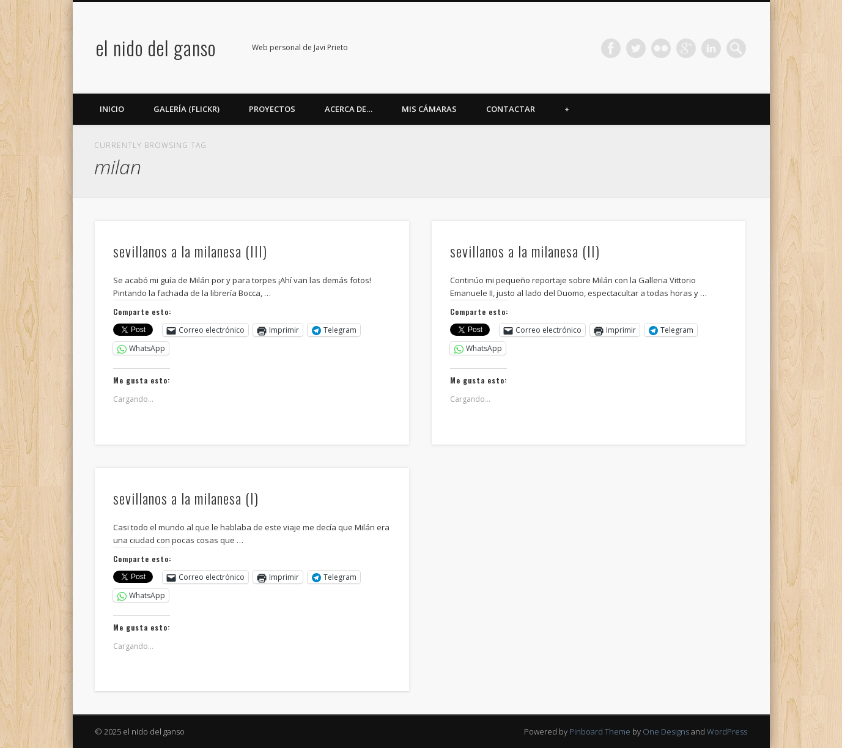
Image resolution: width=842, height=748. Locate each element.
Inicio (112, 108)
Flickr (661, 48)
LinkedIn (711, 48)
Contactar (510, 108)
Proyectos (272, 108)
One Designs (666, 731)
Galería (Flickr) (186, 108)
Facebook (611, 48)
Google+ (686, 48)
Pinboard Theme (599, 731)
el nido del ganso (156, 47)
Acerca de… (348, 108)
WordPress (727, 731)
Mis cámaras (429, 108)
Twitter (636, 48)
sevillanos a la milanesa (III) (190, 251)
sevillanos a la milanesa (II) (525, 251)
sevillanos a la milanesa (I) (186, 498)
